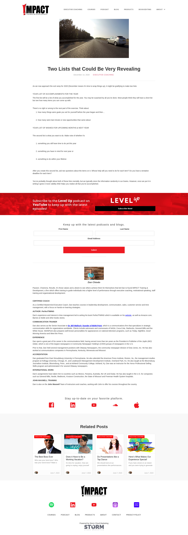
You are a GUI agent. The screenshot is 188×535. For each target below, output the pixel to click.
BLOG (116, 9)
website (128, 315)
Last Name (124, 229)
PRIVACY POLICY (133, 515)
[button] (161, 9)
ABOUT (159, 9)
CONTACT (116, 515)
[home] (35, 9)
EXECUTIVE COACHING (73, 9)
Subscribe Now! (125, 208)
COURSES (91, 9)
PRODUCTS (128, 9)
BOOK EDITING (145, 9)
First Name (63, 229)
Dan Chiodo (94, 282)
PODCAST (105, 9)
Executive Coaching (103, 75)
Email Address (94, 238)
